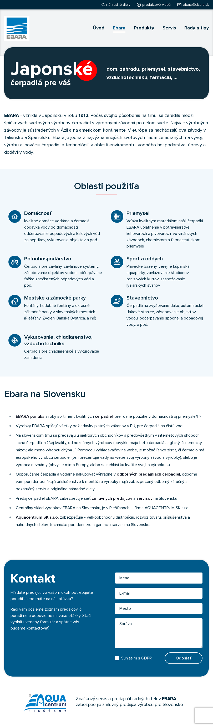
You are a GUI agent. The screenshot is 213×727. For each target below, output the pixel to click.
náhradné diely (118, 5)
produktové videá (156, 5)
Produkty (144, 28)
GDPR (146, 658)
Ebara (119, 28)
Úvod (98, 28)
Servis (169, 28)
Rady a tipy (196, 28)
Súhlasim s (133, 658)
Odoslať (183, 658)
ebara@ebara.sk (196, 5)
